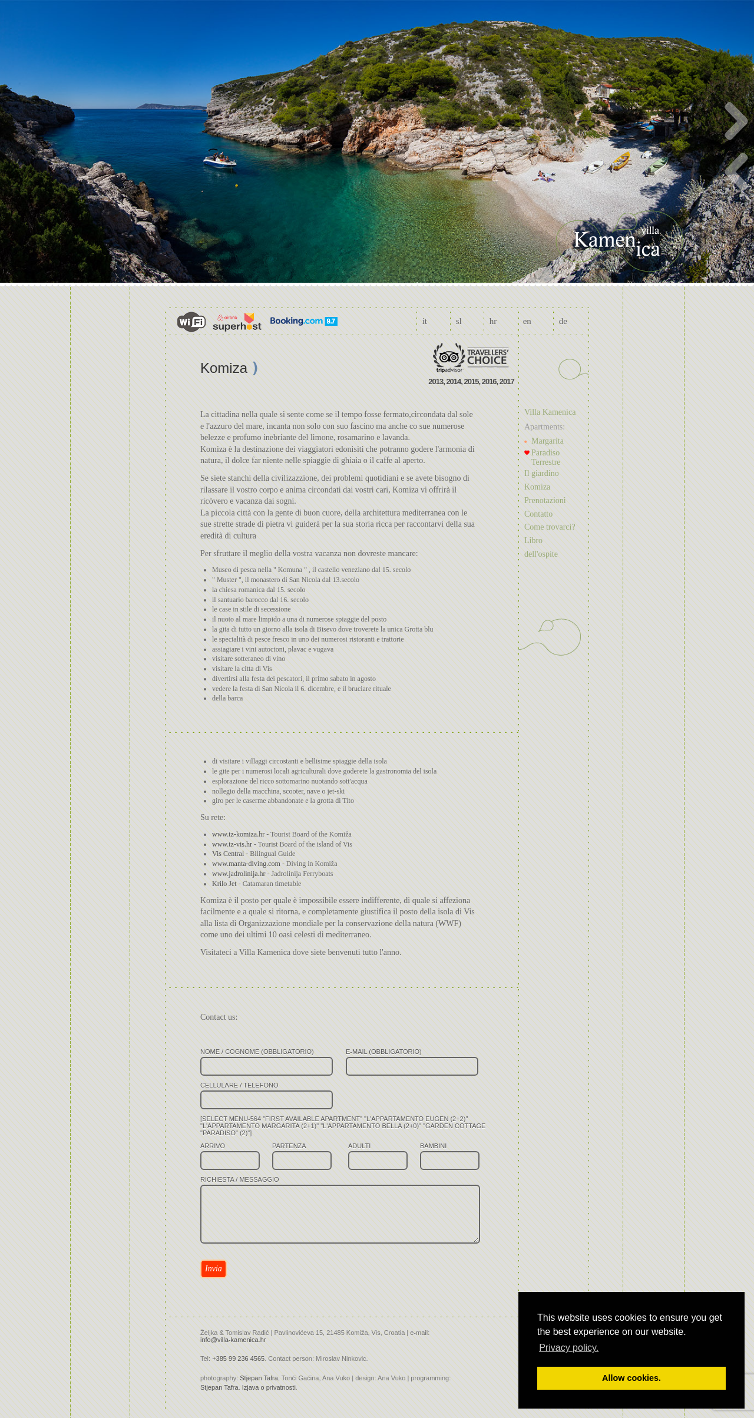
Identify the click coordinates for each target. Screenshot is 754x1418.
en (527, 321)
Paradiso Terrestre (546, 457)
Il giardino (541, 473)
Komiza (537, 486)
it (424, 321)
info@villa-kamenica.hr (233, 1339)
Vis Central (228, 854)
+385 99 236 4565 (238, 1358)
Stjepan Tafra (259, 1377)
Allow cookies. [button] (631, 1378)
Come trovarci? (550, 527)
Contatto (538, 514)
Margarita (547, 441)
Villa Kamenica (550, 412)
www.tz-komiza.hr (238, 834)
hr (493, 321)
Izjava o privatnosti (269, 1387)
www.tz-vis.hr (232, 844)
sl (459, 321)
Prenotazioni (545, 500)
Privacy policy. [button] (568, 1348)
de (563, 321)
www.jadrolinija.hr (239, 874)
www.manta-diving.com (246, 864)
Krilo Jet (224, 884)
